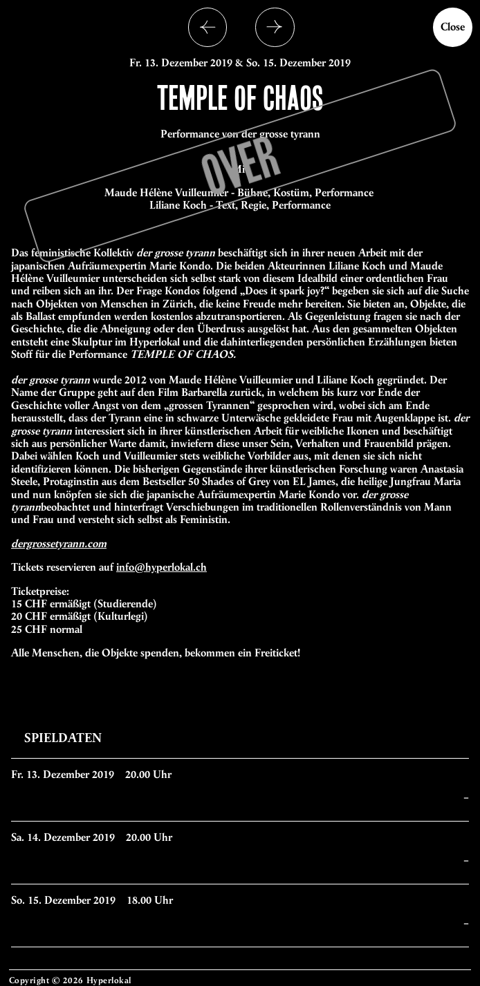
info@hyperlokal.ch (161, 567)
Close (453, 26)
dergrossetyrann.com (59, 543)
